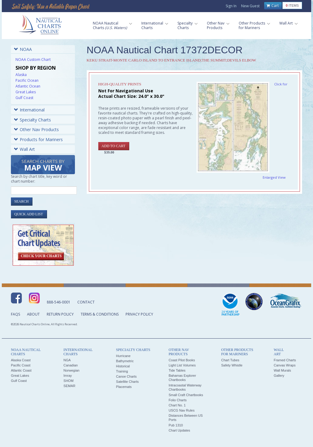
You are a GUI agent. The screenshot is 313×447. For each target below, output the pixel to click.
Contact (86, 302)
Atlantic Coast (21, 370)
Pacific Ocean (27, 80)
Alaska (21, 74)
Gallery (279, 375)
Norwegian (71, 370)
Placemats (124, 387)
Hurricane (123, 356)
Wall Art (24, 149)
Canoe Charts (126, 376)
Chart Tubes (230, 360)
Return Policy (60, 314)
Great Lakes (25, 91)
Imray (67, 375)
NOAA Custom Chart (33, 59)
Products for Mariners (38, 139)
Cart (273, 6)
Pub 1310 (176, 425)
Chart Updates (179, 430)
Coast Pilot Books (182, 360)
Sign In (231, 5)
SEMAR (69, 386)
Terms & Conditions (100, 314)
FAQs (15, 314)
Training (122, 371)
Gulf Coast (24, 97)
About (33, 314)
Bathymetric (125, 361)
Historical (123, 366)
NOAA (23, 49)
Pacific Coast (20, 365)
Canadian (70, 365)
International (29, 110)
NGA (67, 360)
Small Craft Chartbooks (186, 395)
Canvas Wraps (284, 365)
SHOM (68, 380)
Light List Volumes (182, 365)
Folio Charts (178, 400)
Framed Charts (285, 360)
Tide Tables (177, 370)
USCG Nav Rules (182, 410)
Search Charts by (43, 165)
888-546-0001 (58, 302)
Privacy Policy (139, 314)
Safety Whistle (231, 365)
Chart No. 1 (177, 405)
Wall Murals (282, 370)
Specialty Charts (32, 120)
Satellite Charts (127, 381)
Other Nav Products (36, 129)
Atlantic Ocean (27, 86)
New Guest (250, 5)
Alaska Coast (21, 360)
